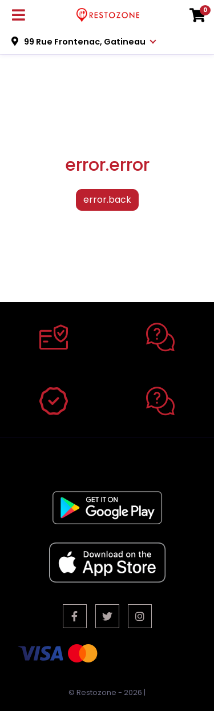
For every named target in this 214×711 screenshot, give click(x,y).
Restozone (96, 692)
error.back (107, 199)
